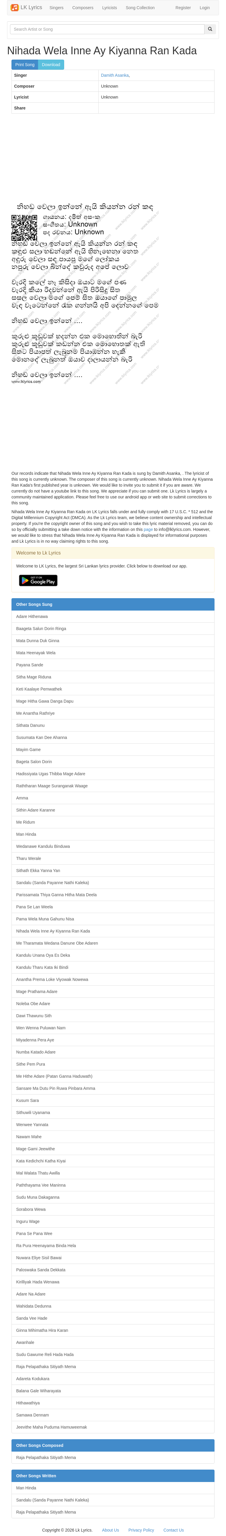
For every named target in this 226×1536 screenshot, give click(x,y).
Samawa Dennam (32, 1415)
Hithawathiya (28, 1403)
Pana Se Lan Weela (34, 906)
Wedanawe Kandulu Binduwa (43, 846)
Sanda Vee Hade (31, 1318)
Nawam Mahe (28, 1136)
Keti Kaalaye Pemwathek (39, 689)
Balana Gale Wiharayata (38, 1390)
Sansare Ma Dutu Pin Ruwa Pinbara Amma (55, 1088)
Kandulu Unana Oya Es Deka (43, 955)
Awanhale (25, 1342)
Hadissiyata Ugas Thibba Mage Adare (50, 773)
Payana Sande (29, 665)
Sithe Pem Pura (30, 1064)
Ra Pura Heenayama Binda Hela (46, 1245)
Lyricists (109, 7)
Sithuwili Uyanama (33, 1112)
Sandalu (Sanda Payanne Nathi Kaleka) (52, 882)
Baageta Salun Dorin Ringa (41, 628)
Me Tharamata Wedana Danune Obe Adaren (57, 943)
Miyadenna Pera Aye (35, 1040)
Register (183, 7)
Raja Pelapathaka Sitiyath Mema (46, 1366)
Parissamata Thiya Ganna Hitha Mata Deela (56, 894)
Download (51, 64)
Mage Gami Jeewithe (35, 1148)
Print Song (24, 64)
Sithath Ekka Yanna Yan (38, 870)
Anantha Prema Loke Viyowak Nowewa (52, 979)
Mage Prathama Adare (36, 991)
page (148, 529)
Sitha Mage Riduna (33, 677)
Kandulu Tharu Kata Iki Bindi (42, 967)
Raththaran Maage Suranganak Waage (52, 785)
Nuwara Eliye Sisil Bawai (39, 1257)
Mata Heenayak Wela (36, 652)
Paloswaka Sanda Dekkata (40, 1269)
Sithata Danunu (30, 725)
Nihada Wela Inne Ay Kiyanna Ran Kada (53, 931)
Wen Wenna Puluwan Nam (41, 1027)
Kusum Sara (27, 1100)
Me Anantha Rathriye (35, 713)
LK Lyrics (26, 7)
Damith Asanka (115, 75)
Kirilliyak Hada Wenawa (37, 1282)
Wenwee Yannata (32, 1124)
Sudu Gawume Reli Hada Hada (45, 1354)
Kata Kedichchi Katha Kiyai (41, 1161)
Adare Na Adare (31, 1294)
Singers (56, 7)
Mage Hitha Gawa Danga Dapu (45, 701)
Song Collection (140, 7)
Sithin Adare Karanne (35, 810)
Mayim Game (28, 749)
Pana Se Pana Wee (34, 1233)
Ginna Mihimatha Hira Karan (42, 1330)
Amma (22, 798)
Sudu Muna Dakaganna (37, 1197)
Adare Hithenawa (32, 616)
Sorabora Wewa (31, 1209)
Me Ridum (25, 822)
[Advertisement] (113, 161)
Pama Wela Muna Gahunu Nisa (45, 919)
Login (205, 7)
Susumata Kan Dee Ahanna (41, 737)
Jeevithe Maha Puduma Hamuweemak (51, 1427)
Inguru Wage (28, 1221)
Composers (83, 7)
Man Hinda (26, 834)
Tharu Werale (28, 858)
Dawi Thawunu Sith (33, 1015)
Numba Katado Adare (36, 1052)
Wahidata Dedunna (33, 1306)
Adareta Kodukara (32, 1378)
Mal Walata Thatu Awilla (38, 1173)
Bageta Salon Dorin (34, 761)
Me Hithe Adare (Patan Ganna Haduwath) (54, 1076)
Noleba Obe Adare (33, 1003)
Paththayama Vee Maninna (41, 1185)
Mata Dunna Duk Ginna (37, 640)
